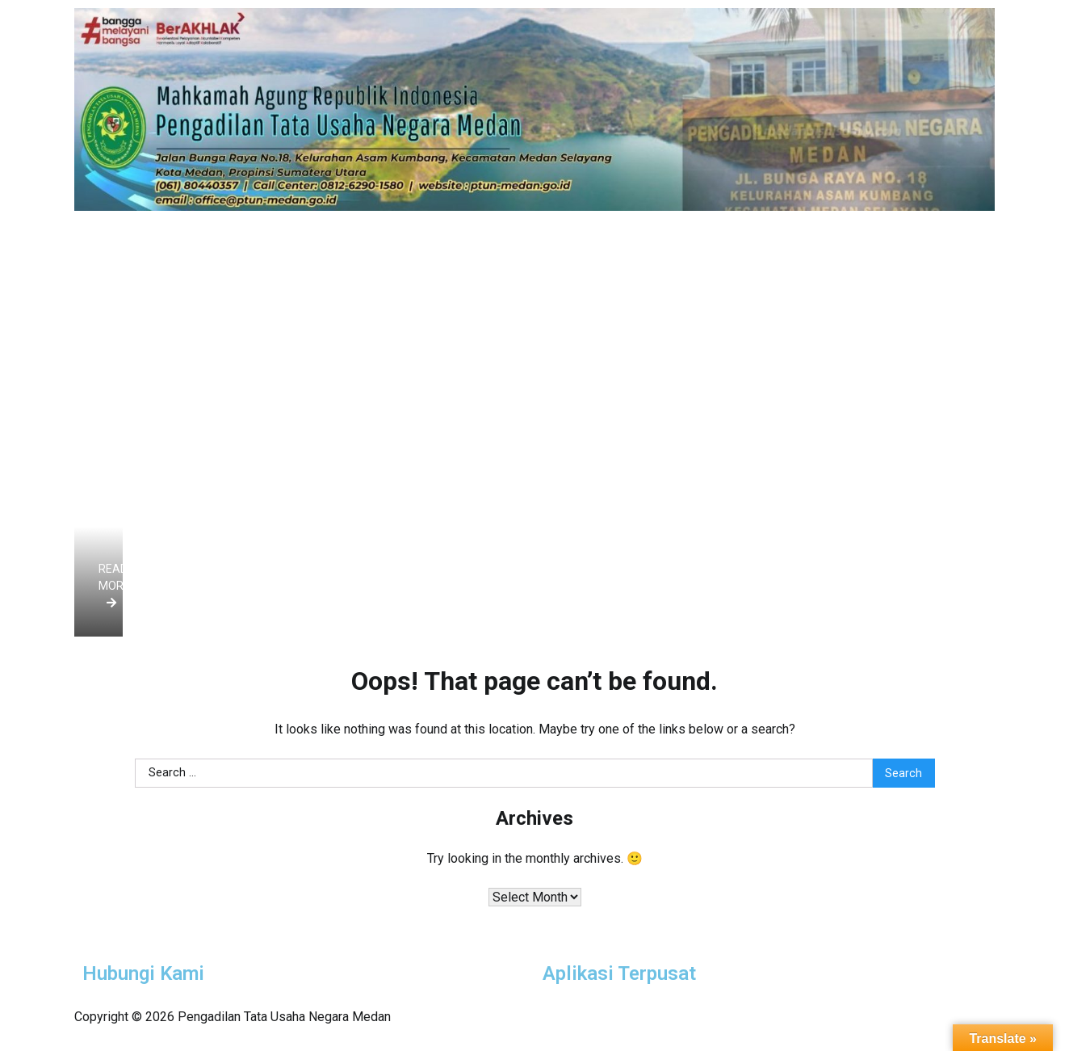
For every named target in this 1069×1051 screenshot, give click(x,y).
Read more (114, 585)
